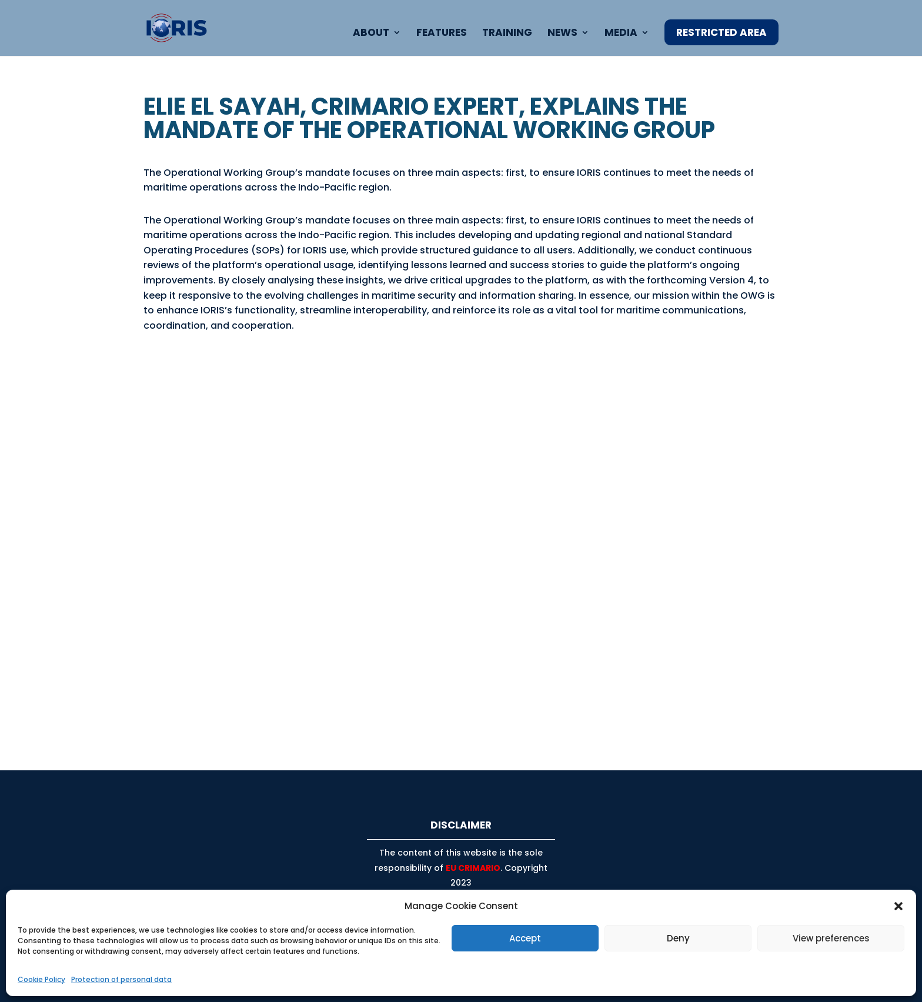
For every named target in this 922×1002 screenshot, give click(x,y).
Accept (525, 938)
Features (441, 33)
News (562, 33)
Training (507, 33)
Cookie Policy (41, 979)
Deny (678, 938)
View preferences (831, 938)
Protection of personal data (121, 979)
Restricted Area (721, 32)
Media (620, 33)
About (371, 33)
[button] (898, 906)
